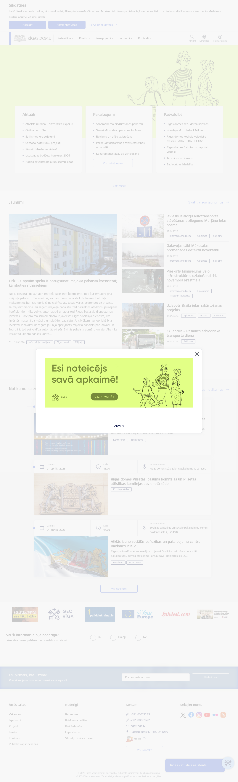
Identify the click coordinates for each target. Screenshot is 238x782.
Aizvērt (119, 426)
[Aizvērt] (197, 354)
